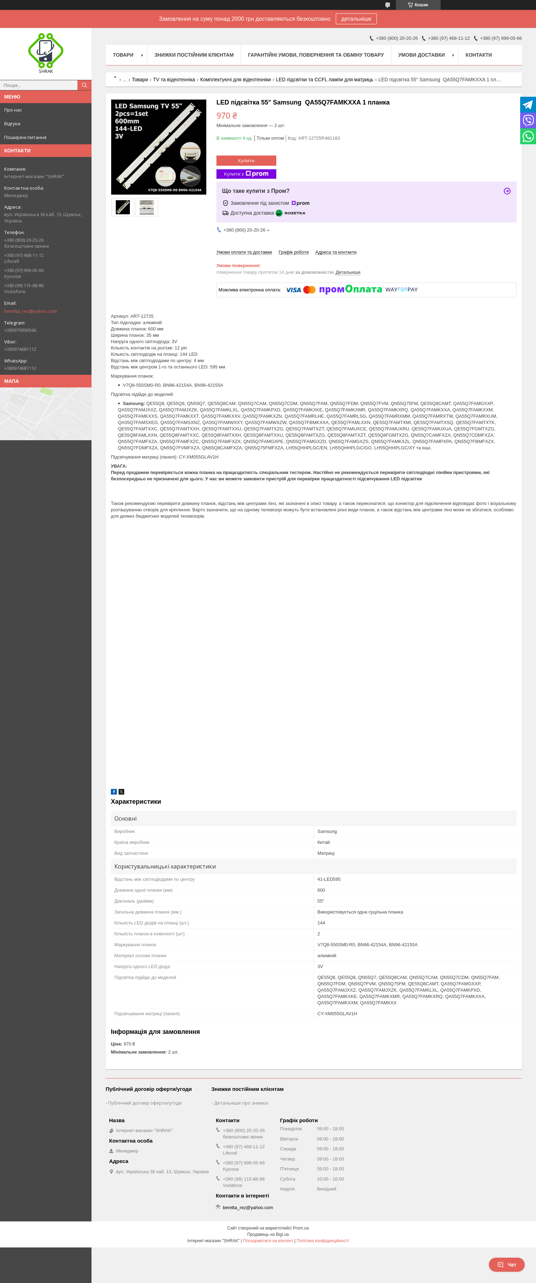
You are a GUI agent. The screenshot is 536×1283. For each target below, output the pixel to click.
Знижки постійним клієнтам (194, 55)
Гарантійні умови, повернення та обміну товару (316, 55)
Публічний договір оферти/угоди (145, 1103)
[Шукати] (84, 85)
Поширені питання (25, 137)
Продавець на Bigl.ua (268, 1234)
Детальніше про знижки (241, 1103)
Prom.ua (301, 1228)
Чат (506, 1265)
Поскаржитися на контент (268, 1240)
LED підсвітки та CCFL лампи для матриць (324, 79)
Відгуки (12, 123)
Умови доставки (421, 55)
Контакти (479, 55)
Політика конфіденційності (323, 1240)
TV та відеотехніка (174, 79)
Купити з (246, 174)
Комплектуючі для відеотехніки (235, 79)
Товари (123, 55)
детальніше (356, 19)
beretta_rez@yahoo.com (30, 311)
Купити (246, 160)
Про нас (13, 110)
